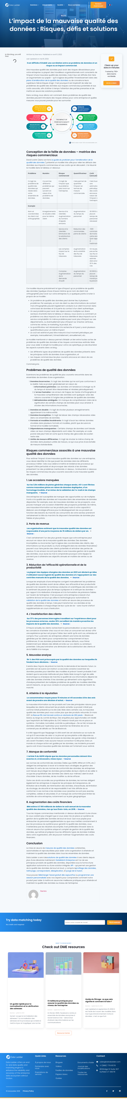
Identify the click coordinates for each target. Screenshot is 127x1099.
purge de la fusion (74, 871)
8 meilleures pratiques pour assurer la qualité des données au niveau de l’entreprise (63, 1003)
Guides (59, 1078)
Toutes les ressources (83, 1074)
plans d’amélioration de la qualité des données (47, 80)
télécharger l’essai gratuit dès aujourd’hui (56, 875)
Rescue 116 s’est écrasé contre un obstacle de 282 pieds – (59, 715)
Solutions (34, 5)
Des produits (48, 5)
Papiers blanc (62, 1075)
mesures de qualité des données (59, 848)
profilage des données (86, 868)
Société (61, 5)
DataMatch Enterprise (65, 860)
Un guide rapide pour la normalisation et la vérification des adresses (24, 1006)
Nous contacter (74, 5)
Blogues (59, 1063)
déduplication (57, 871)
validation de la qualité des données (42, 600)
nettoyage (31, 871)
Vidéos (59, 1067)
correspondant (43, 871)
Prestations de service (41, 1074)
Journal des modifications (84, 1068)
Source (44, 492)
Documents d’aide (86, 1063)
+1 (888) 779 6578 (108, 1066)
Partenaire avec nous (42, 1068)
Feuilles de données (64, 1071)
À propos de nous (43, 1063)
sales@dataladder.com (110, 1062)
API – (73, 865)
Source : (30, 533)
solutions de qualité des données (62, 857)
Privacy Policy (28, 1092)
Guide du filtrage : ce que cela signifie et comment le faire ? (99, 1000)
